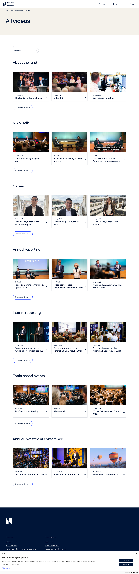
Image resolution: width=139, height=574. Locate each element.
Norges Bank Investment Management (21, 549)
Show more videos (21, 107)
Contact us (10, 542)
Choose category (19, 47)
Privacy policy (6, 568)
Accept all (126, 560)
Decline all (126, 564)
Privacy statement (52, 545)
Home (7, 10)
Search (102, 4)
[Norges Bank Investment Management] (8, 4)
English (5, 554)
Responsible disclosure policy (56, 549)
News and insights (16, 10)
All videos (27, 10)
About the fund (11, 545)
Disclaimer (49, 542)
